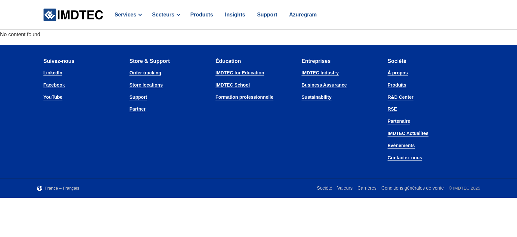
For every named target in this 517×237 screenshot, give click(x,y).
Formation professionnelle (245, 97)
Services (126, 14)
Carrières (367, 188)
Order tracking (145, 72)
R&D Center (401, 97)
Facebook (54, 85)
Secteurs (163, 14)
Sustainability (317, 97)
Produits (397, 85)
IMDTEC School (233, 85)
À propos (398, 72)
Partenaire (399, 121)
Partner (138, 109)
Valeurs (344, 188)
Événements (401, 145)
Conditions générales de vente (412, 188)
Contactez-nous (405, 157)
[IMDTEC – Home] (73, 15)
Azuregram (303, 14)
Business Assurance (324, 85)
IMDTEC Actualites (408, 133)
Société (324, 188)
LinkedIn (53, 72)
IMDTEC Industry (320, 72)
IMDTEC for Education (240, 72)
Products (201, 14)
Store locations (146, 85)
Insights (235, 14)
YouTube (53, 97)
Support (267, 14)
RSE (392, 109)
